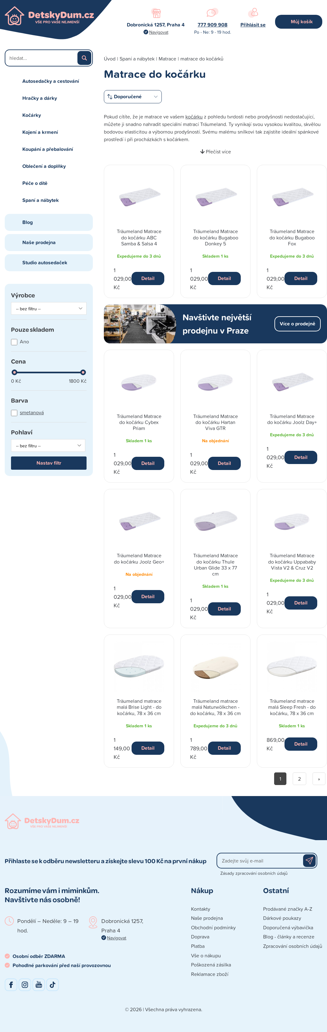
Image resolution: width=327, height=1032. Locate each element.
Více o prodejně (297, 323)
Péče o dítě (35, 183)
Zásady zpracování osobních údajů (254, 873)
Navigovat (158, 32)
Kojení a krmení (40, 132)
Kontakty (200, 908)
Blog (27, 222)
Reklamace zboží (209, 974)
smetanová (32, 412)
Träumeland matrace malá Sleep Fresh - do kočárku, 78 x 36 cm (292, 706)
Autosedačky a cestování (50, 81)
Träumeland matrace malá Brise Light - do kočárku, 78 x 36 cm (139, 706)
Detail (148, 278)
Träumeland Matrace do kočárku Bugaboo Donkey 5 (215, 237)
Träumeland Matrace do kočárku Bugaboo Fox (292, 237)
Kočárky (31, 115)
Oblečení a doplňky (44, 166)
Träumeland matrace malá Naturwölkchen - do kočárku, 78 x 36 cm (215, 706)
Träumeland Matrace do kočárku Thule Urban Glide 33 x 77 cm (215, 564)
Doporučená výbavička (288, 927)
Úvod (110, 58)
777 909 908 (213, 24)
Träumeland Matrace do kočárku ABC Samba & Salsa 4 (139, 237)
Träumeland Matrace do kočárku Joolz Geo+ (139, 558)
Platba (198, 946)
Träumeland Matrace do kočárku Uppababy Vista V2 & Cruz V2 (292, 561)
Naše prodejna (39, 242)
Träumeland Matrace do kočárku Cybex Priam (139, 422)
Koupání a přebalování (47, 149)
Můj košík (302, 21)
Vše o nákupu (206, 955)
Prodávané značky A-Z (287, 908)
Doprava (200, 936)
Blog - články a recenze (288, 936)
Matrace (167, 58)
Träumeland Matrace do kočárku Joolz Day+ (292, 419)
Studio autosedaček (44, 262)
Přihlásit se (253, 24)
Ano (24, 341)
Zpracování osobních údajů (292, 946)
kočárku (194, 116)
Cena (18, 361)
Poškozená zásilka (211, 964)
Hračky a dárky (39, 98)
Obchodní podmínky (213, 927)
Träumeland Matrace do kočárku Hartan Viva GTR (215, 422)
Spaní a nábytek (40, 200)
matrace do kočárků (201, 58)
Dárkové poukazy (282, 917)
